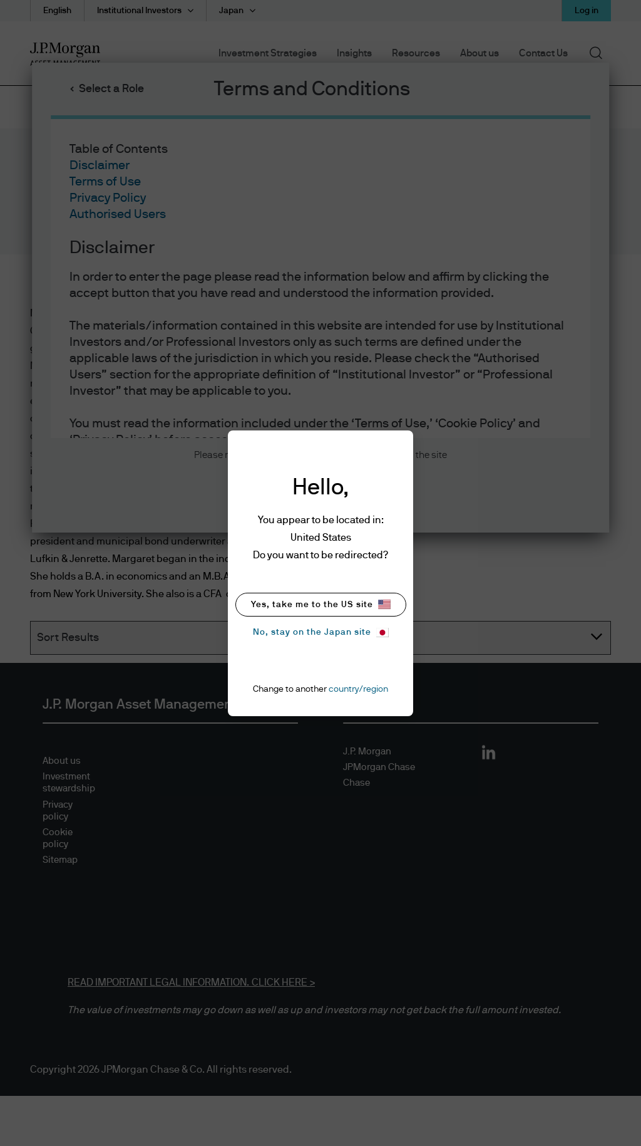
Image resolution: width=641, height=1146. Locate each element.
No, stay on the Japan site (321, 632)
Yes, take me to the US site (321, 604)
